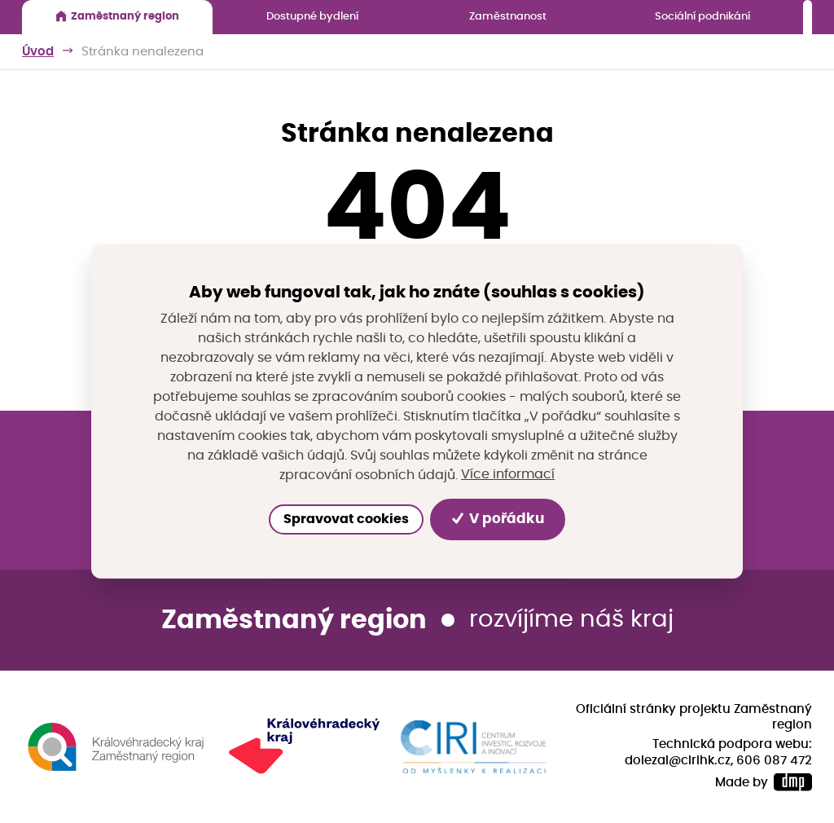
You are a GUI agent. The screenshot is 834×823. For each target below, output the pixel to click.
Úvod (38, 52)
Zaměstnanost (507, 16)
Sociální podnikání (702, 16)
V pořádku (498, 519)
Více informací (508, 474)
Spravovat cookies (346, 519)
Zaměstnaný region (117, 16)
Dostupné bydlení (312, 16)
